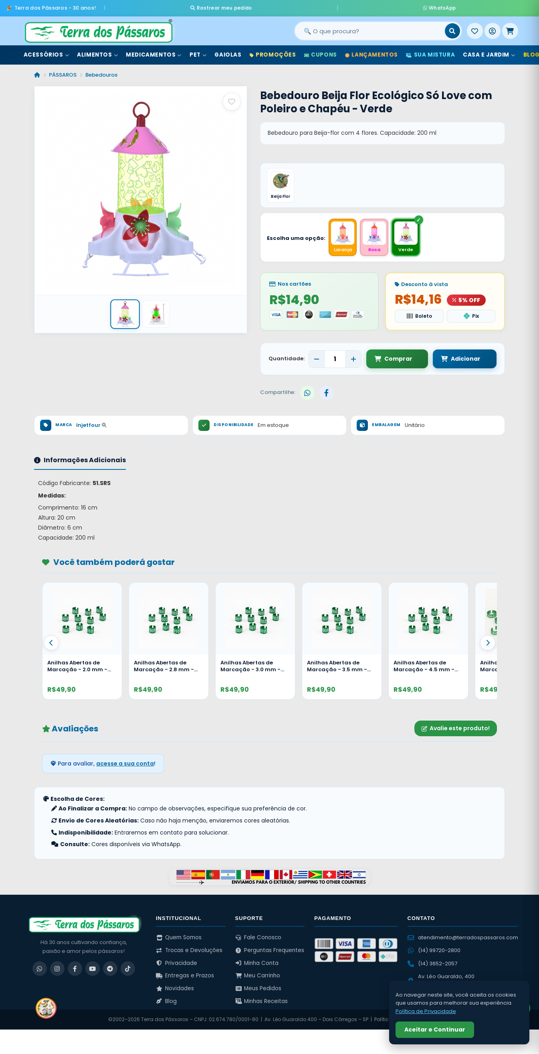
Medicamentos (154, 51)
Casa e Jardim (489, 51)
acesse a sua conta (125, 762)
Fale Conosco (258, 936)
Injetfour (91, 424)
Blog (166, 1000)
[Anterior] (51, 642)
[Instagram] (57, 968)
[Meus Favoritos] (475, 28)
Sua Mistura (430, 51)
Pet (198, 51)
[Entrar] (492, 28)
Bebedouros (101, 71)
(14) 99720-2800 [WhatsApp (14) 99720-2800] (434, 949)
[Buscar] (452, 27)
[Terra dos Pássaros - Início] (98, 28)
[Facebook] (75, 968)
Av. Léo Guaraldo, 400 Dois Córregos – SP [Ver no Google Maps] (441, 979)
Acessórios (46, 51)
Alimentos (97, 51)
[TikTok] (128, 968)
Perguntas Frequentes (270, 949)
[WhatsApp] (39, 968)
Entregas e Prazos (185, 975)
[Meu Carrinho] (510, 28)
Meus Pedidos (258, 987)
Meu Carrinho (258, 975)
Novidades (175, 987)
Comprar (393, 358)
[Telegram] (110, 968)
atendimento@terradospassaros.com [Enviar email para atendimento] (463, 936)
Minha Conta (257, 962)
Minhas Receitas (261, 1000)
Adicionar (453, 358)
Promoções (273, 51)
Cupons (320, 51)
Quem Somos (179, 936)
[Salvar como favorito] (231, 98)
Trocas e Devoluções (189, 949)
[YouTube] (92, 968)
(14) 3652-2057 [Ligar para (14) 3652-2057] (432, 962)
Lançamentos (371, 51)
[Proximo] (487, 642)
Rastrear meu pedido (296, 6)
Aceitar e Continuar (434, 1030)
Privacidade (176, 962)
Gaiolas (227, 51)
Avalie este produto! (456, 727)
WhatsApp (364, 6)
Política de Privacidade (426, 1011)
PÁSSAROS (63, 71)
